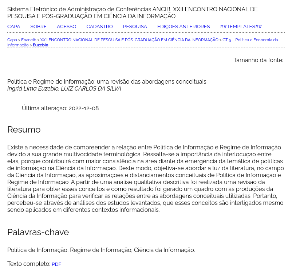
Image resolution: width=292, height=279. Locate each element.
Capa (13, 26)
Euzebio (40, 44)
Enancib (28, 39)
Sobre (39, 26)
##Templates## (241, 26)
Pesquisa (135, 26)
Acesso (66, 26)
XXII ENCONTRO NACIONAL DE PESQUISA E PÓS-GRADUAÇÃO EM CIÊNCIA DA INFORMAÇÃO (129, 39)
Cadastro (99, 26)
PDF (56, 264)
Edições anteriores (183, 26)
